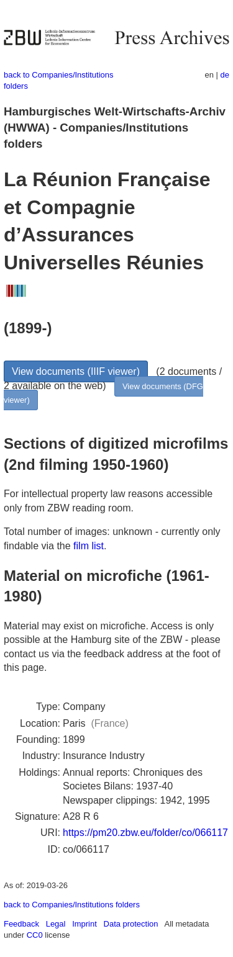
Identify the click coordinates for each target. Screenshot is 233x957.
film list (88, 546)
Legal (56, 923)
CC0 (35, 935)
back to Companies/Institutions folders (72, 904)
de (225, 74)
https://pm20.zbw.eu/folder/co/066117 (145, 832)
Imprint (84, 923)
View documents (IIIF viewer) (76, 371)
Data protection (131, 923)
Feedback (21, 923)
